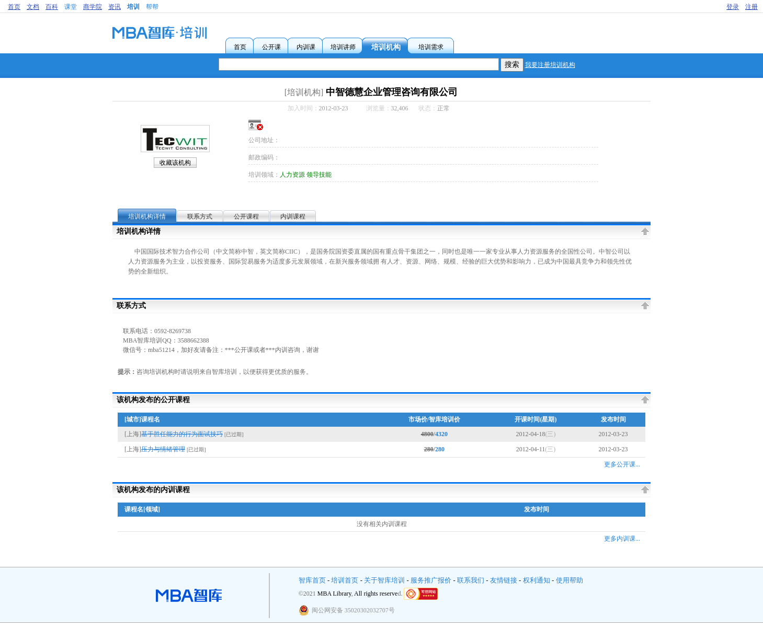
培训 (133, 6)
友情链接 (503, 580)
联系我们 (470, 580)
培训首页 (344, 580)
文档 (33, 6)
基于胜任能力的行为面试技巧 (182, 434)
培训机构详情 (147, 216)
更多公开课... (622, 464)
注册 (751, 6)
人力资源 (292, 174)
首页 (14, 6)
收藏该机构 (175, 162)
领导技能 (319, 174)
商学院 (92, 6)
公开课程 (246, 216)
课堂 (70, 6)
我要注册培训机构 (550, 65)
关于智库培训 (384, 580)
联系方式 (199, 216)
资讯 (114, 6)
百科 (51, 6)
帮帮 (152, 6)
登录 (732, 6)
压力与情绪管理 (163, 449)
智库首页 (312, 580)
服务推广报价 (431, 580)
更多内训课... (622, 538)
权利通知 (536, 580)
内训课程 (292, 216)
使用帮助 (569, 580)
